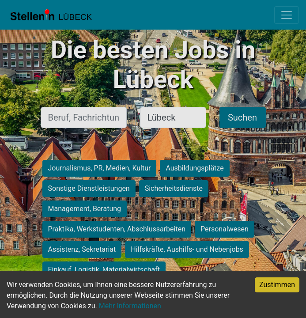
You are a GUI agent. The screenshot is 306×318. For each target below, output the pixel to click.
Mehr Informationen (130, 306)
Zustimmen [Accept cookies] (277, 284)
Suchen (242, 117)
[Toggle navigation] (286, 15)
